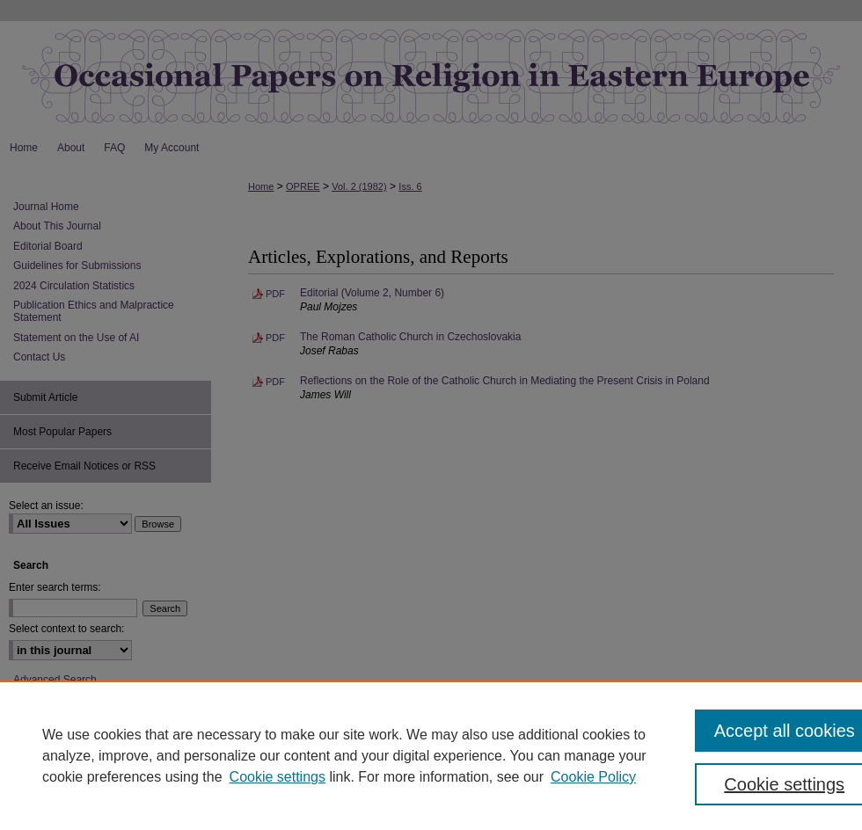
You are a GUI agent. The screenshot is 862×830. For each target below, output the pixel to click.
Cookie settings (277, 776)
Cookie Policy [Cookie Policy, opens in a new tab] (593, 776)
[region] (431, 755)
